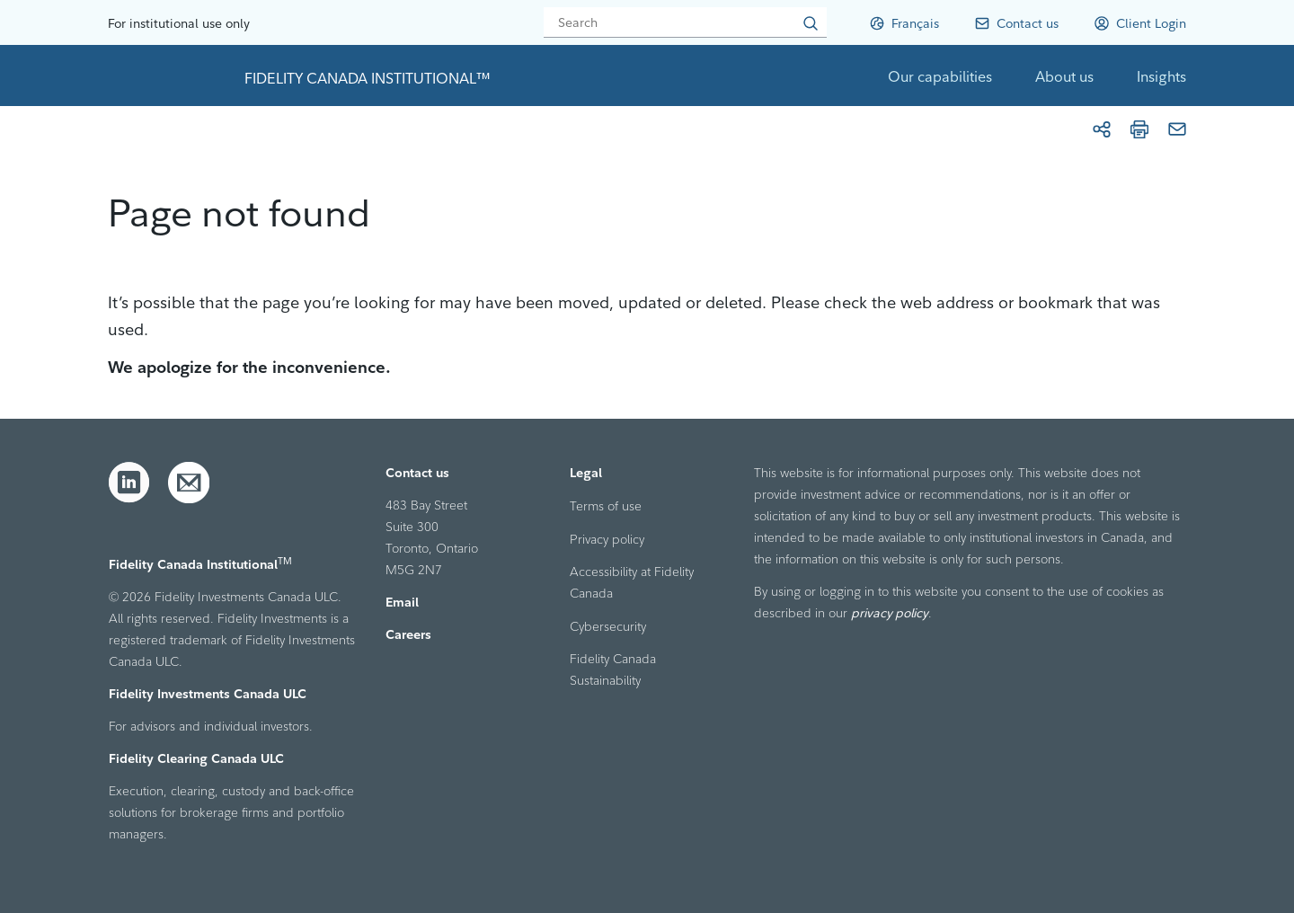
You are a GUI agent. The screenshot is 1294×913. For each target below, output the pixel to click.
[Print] (1139, 129)
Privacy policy (607, 539)
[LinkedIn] (129, 482)
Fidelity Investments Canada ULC (207, 694)
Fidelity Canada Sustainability (613, 669)
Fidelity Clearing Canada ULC (196, 758)
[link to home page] (169, 75)
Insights (1161, 76)
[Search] (685, 22)
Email (402, 602)
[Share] (1102, 129)
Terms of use (606, 506)
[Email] (1177, 129)
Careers (408, 634)
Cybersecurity (608, 626)
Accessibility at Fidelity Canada (632, 582)
